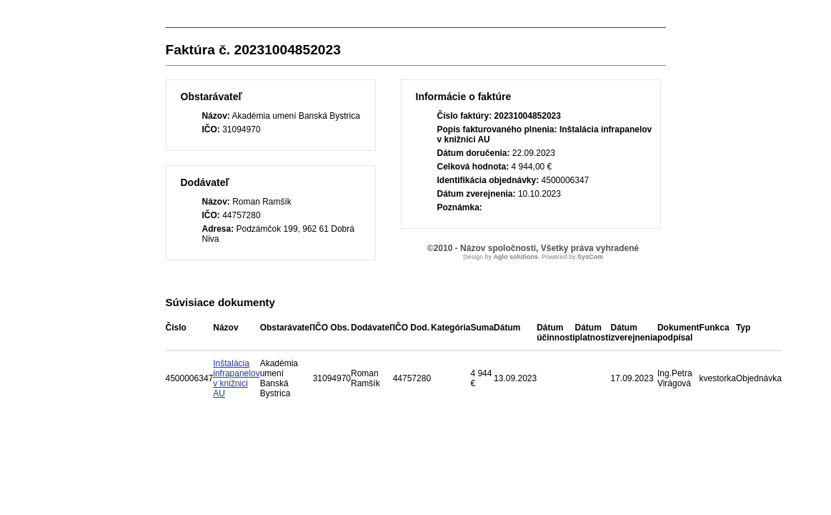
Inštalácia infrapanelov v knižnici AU (236, 378)
